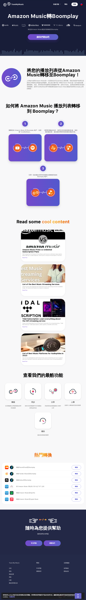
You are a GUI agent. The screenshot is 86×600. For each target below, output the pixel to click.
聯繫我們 (52, 543)
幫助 (65, 4)
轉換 (76, 467)
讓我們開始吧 (43, 37)
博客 (10, 577)
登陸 (74, 4)
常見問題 (34, 543)
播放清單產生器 (13, 583)
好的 (78, 596)
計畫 (10, 580)
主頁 (10, 568)
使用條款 (66, 568)
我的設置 (11, 574)
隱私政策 (66, 571)
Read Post (24, 257)
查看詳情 (12, 597)
